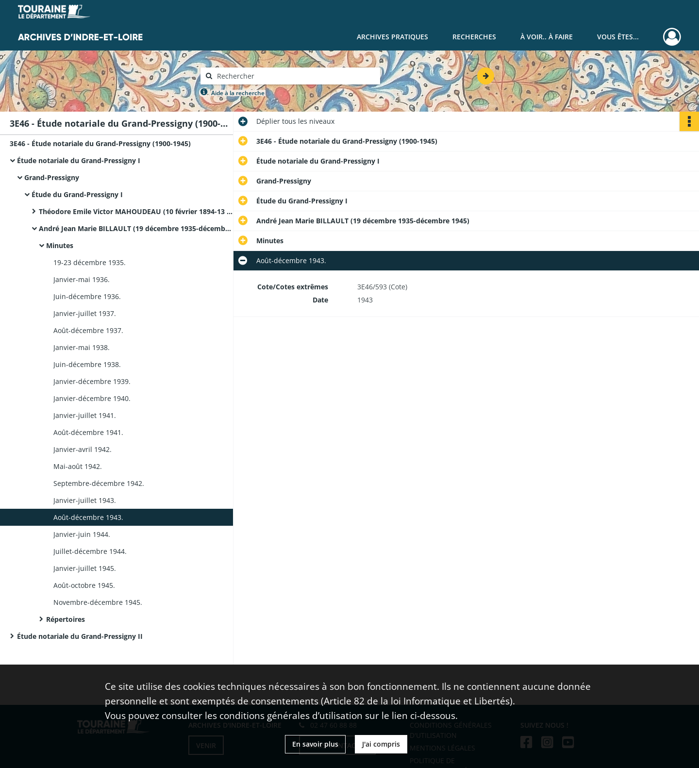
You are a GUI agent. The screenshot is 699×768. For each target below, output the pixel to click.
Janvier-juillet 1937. (84, 313)
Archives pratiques (392, 36)
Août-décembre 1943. (88, 517)
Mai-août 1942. (77, 466)
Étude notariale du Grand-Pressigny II (80, 636)
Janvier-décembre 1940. (92, 398)
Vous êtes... (618, 36)
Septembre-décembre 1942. (98, 483)
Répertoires (65, 619)
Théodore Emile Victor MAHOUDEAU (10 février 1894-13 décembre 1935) (136, 211)
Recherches (474, 36)
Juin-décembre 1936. (87, 296)
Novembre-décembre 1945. (97, 602)
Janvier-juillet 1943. (84, 500)
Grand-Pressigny (51, 177)
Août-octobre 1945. (84, 585)
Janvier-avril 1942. (82, 449)
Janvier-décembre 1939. (92, 381)
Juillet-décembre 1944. (90, 551)
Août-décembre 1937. (88, 330)
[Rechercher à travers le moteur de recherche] (295, 76)
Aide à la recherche (238, 93)
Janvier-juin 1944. (81, 534)
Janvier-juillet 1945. (84, 568)
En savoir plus (315, 744)
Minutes (59, 245)
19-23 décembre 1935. (89, 262)
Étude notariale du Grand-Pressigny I (78, 160)
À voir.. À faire (546, 36)
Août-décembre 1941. (88, 432)
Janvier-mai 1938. (81, 347)
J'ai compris (381, 744)
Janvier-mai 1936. (81, 279)
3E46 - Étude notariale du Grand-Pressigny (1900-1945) (100, 143)
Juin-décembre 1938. (87, 364)
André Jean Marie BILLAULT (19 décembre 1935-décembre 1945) (136, 228)
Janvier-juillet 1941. (84, 415)
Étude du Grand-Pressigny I (77, 194)
